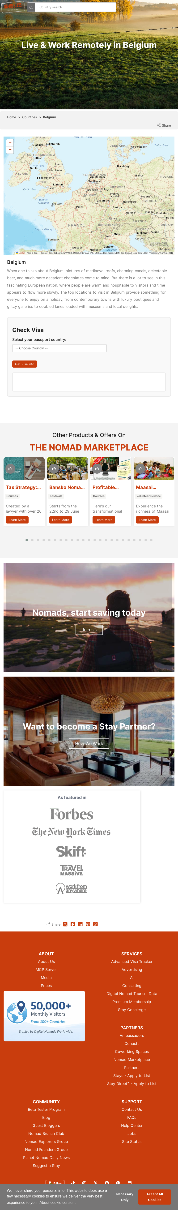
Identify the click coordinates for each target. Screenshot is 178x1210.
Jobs (131, 1109)
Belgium (49, 117)
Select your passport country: (39, 339)
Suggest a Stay (46, 1142)
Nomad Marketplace (132, 1036)
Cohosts (131, 1019)
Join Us (89, 629)
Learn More (17, 520)
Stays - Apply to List (131, 1052)
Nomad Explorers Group (46, 1118)
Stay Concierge (132, 986)
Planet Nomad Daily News (46, 1134)
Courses (12, 496)
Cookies (77, 1174)
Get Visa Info (24, 364)
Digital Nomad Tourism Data (131, 970)
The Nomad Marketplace (89, 447)
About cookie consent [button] (57, 1203)
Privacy (90, 1174)
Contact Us (132, 1085)
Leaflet (20, 253)
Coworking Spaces (132, 1027)
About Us (46, 937)
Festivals (56, 496)
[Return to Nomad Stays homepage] (13, 7)
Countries (29, 117)
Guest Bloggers (46, 1101)
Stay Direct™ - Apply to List (132, 1060)
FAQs (131, 1093)
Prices (46, 962)
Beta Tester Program (46, 1085)
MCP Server (46, 946)
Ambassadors (132, 1011)
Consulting (131, 962)
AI (132, 954)
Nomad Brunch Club (46, 1109)
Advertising (132, 946)
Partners (131, 1044)
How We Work (89, 743)
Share (164, 125)
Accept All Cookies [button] (154, 1197)
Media (46, 954)
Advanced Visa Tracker (132, 937)
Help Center (132, 1101)
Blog (46, 1093)
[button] (9, 142)
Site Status (131, 1118)
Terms (102, 1174)
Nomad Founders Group (46, 1126)
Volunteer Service (148, 496)
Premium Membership (131, 978)
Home (11, 117)
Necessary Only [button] (124, 1197)
